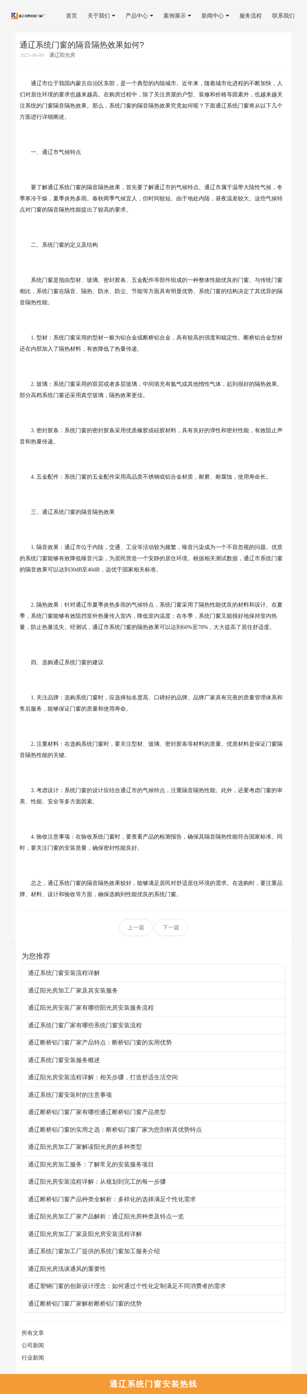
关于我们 (101, 16)
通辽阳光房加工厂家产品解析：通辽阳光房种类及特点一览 (106, 1216)
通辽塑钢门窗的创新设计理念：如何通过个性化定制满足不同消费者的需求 (127, 1286)
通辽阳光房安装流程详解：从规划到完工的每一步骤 (97, 1181)
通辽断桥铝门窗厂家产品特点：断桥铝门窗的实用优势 (100, 1042)
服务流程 (250, 16)
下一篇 (171, 928)
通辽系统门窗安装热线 (153, 1384)
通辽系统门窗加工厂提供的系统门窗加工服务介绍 (94, 1251)
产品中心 (139, 16)
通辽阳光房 (62, 55)
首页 (71, 16)
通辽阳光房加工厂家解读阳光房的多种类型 (85, 1147)
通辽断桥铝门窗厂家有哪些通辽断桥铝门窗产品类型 (97, 1112)
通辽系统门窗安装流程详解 (64, 973)
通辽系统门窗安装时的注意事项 (70, 1095)
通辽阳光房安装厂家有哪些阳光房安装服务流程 (91, 1008)
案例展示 (177, 16)
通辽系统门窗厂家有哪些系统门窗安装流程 (85, 1025)
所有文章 (33, 1333)
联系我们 (283, 16)
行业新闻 (33, 1358)
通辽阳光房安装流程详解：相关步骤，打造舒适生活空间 (103, 1077)
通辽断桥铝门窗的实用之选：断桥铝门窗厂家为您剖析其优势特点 (115, 1129)
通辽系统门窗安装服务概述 (64, 1060)
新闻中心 (215, 16)
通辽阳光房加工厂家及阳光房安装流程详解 (85, 1234)
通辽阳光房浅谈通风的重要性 (67, 1269)
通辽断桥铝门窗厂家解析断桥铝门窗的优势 (85, 1303)
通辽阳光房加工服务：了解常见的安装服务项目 (91, 1164)
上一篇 (136, 928)
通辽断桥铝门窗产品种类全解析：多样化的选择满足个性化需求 (112, 1199)
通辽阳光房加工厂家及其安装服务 (73, 990)
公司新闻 (33, 1345)
